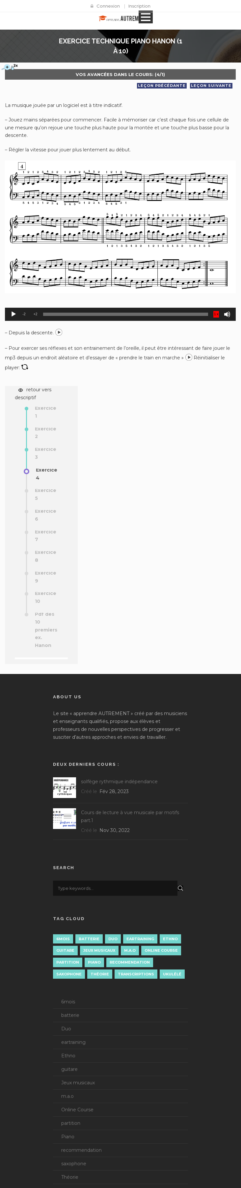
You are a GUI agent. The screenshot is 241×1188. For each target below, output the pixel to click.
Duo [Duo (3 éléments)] (113, 939)
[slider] (120, 314)
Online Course (77, 1110)
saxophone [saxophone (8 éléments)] (69, 974)
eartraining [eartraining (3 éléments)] (140, 939)
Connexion (108, 6)
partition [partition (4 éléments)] (67, 962)
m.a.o (67, 1096)
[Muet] (227, 314)
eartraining (73, 1042)
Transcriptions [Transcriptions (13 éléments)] (136, 974)
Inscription (139, 6)
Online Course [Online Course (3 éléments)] (161, 950)
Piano (67, 1137)
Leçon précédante (162, 85)
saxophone (73, 1164)
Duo (66, 1029)
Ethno (68, 1056)
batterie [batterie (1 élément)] (89, 939)
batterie (70, 1015)
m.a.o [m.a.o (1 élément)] (130, 950)
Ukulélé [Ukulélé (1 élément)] (172, 974)
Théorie (69, 1177)
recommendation (81, 1150)
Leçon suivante (211, 85)
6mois (68, 1002)
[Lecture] (13, 314)
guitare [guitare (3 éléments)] (65, 950)
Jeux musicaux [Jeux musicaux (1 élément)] (99, 950)
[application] (120, 314)
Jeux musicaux (78, 1083)
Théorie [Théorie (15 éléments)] (100, 974)
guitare (69, 1069)
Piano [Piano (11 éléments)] (94, 962)
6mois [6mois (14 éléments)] (63, 939)
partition (70, 1123)
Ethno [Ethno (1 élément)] (170, 939)
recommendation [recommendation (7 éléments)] (130, 962)
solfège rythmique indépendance (119, 782)
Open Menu (146, 17)
